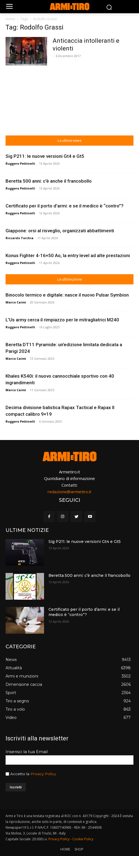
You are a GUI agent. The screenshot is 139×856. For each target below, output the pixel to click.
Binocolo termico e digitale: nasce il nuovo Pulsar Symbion (67, 295)
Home (10, 19)
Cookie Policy (82, 839)
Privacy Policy (43, 774)
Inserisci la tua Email (27, 751)
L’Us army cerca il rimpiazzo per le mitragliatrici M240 (62, 319)
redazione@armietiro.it (69, 491)
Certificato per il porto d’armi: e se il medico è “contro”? (64, 206)
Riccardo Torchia (20, 238)
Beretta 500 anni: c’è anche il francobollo (49, 181)
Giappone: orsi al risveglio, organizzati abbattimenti (60, 230)
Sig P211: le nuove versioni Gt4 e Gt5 (45, 156)
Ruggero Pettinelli (20, 163)
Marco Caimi (16, 302)
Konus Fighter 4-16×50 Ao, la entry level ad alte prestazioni (68, 255)
